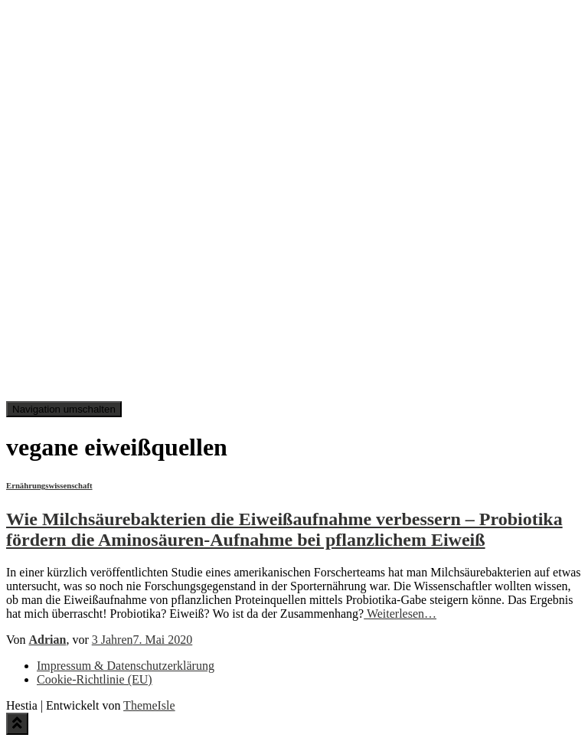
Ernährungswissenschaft (49, 485)
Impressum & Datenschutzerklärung (125, 665)
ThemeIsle (149, 705)
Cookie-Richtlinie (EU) (94, 679)
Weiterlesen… (400, 613)
